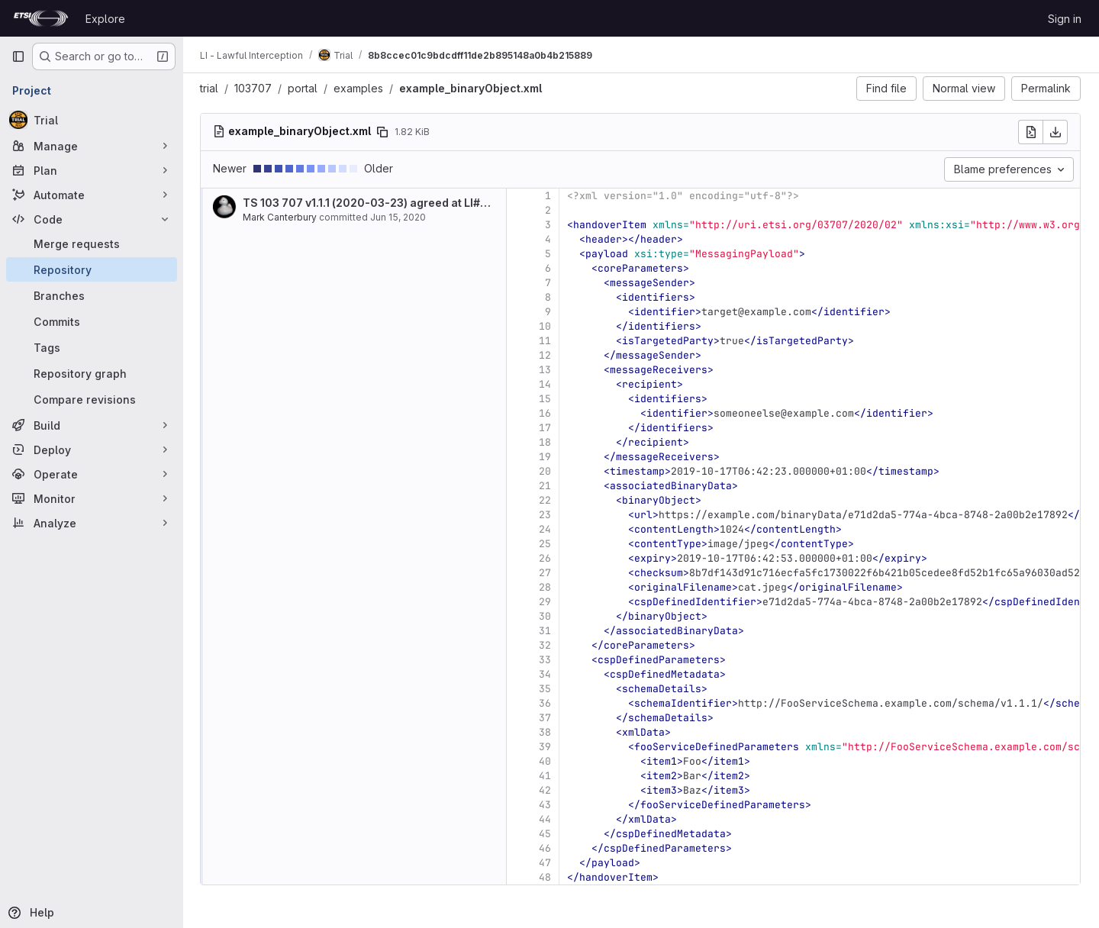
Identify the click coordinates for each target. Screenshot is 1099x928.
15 (546, 398)
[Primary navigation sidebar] (18, 56)
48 (546, 877)
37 (546, 717)
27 (546, 572)
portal (304, 88)
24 (546, 529)
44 (546, 819)
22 (546, 500)
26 (546, 558)
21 (546, 485)
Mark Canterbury (281, 217)
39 (546, 746)
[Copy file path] (384, 132)
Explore (105, 18)
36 (546, 703)
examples (360, 88)
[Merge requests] (91, 243)
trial (210, 88)
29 (546, 601)
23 (546, 514)
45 (546, 833)
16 (546, 413)
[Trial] (91, 120)
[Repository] (91, 269)
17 (546, 427)
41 (546, 775)
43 (546, 804)
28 (546, 587)
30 (546, 616)
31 (546, 630)
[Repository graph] (91, 373)
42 (546, 790)
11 (546, 340)
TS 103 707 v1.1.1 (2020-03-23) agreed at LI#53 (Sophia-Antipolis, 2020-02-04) (457, 202)
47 (546, 862)
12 (546, 355)
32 (546, 645)
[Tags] (91, 347)
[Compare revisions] (91, 399)
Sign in (1064, 18)
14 (546, 384)
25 (546, 543)
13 (546, 369)
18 (546, 442)
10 (546, 326)
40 (546, 761)
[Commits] (91, 321)
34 (546, 674)
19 (546, 456)
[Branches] (91, 295)
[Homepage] (40, 18)
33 (546, 659)
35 (546, 688)
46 (546, 848)
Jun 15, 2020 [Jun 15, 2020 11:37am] (399, 217)
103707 (254, 88)
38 (546, 732)
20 (546, 471)
